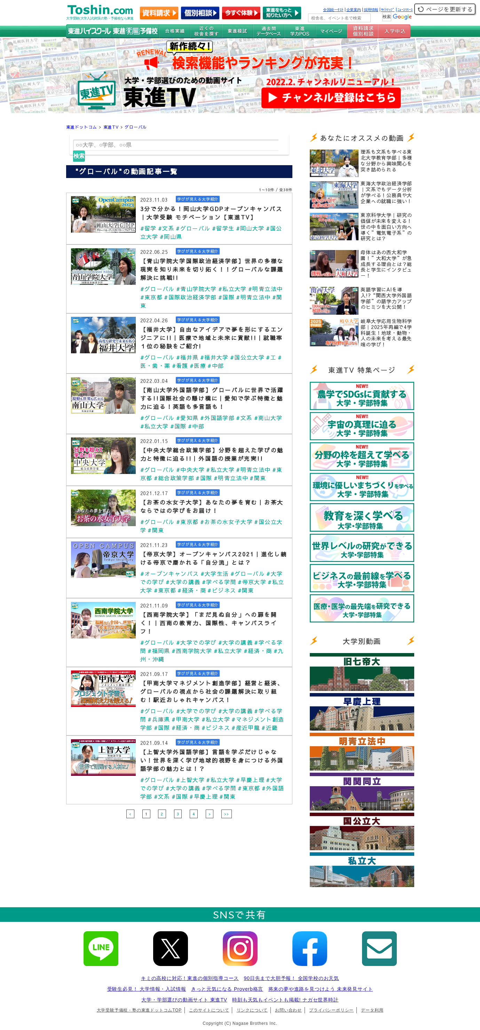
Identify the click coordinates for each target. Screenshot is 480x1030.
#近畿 (269, 727)
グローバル (136, 127)
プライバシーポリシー (331, 1010)
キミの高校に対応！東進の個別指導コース (190, 978)
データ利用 (372, 1010)
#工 (271, 357)
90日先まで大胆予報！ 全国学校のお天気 (291, 978)
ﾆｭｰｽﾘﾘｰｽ (405, 10)
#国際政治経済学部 (190, 297)
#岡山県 (171, 236)
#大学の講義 (183, 582)
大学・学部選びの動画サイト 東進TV (184, 1000)
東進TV (111, 127)
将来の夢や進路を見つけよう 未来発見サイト (320, 989)
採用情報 (371, 10)
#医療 (198, 365)
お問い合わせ (288, 1010)
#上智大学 (190, 779)
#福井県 (187, 357)
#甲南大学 (186, 719)
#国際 (226, 297)
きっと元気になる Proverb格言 (227, 989)
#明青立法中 (265, 288)
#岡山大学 (250, 228)
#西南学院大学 (192, 650)
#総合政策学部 (174, 478)
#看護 (180, 365)
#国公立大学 (247, 357)
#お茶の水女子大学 (226, 521)
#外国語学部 (217, 417)
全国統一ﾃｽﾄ (333, 10)
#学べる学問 (219, 582)
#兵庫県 (159, 719)
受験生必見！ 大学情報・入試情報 (146, 989)
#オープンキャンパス (169, 573)
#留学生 (223, 228)
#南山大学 (268, 417)
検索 (79, 156)
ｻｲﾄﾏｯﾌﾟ (388, 10)
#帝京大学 (252, 582)
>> (226, 813)
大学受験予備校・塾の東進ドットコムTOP (139, 1010)
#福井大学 (214, 357)
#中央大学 (190, 469)
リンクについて (252, 1010)
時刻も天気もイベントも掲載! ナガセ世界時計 (285, 1000)
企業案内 (353, 10)
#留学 (148, 228)
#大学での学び (196, 642)
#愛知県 (187, 417)
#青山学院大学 (196, 288)
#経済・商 (192, 590)
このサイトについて (209, 1010)
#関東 (258, 478)
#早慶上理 (250, 779)
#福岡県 (159, 650)
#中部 (215, 365)
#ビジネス (221, 590)
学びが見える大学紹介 (197, 199)
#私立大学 (232, 288)
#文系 (166, 228)
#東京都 (151, 297)
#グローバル (193, 228)
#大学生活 (214, 573)
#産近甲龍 (245, 727)
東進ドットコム (81, 127)
